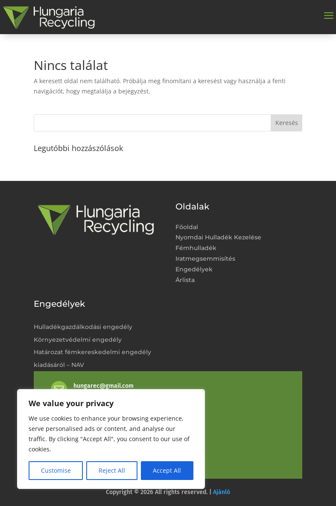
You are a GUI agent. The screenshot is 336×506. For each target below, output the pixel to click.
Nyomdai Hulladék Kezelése (218, 237)
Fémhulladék (195, 248)
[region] (111, 439)
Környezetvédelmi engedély (78, 339)
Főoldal (186, 227)
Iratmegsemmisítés (205, 258)
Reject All (112, 470)
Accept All (167, 470)
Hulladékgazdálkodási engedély (83, 327)
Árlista (185, 280)
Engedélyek (194, 269)
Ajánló (221, 492)
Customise (56, 470)
